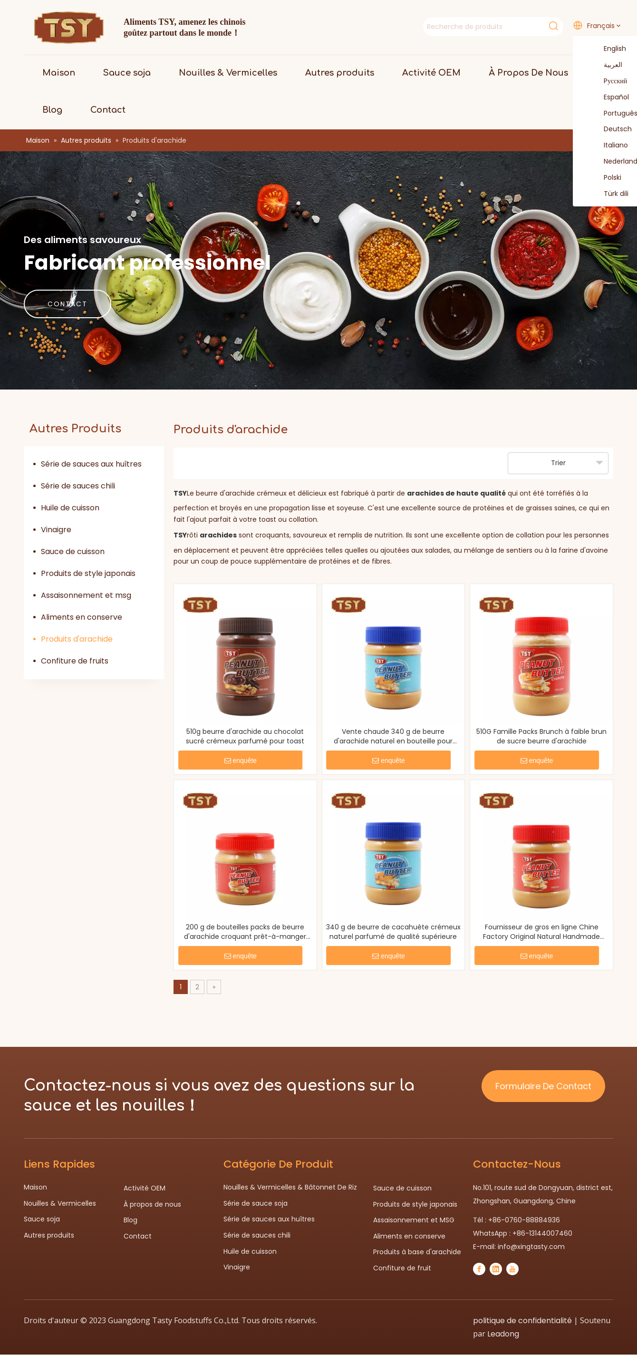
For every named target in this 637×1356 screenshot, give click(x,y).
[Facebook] (479, 1269)
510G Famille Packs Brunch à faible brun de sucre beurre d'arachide (541, 736)
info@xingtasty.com (531, 1246)
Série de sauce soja (255, 1203)
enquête (240, 760)
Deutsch (612, 129)
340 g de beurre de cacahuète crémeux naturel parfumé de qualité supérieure (393, 931)
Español (610, 97)
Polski (606, 178)
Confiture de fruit (402, 1268)
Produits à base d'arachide (417, 1252)
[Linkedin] (496, 1269)
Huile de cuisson (70, 507)
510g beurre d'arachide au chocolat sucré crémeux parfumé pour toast (245, 736)
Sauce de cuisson (73, 551)
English (609, 49)
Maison (35, 1187)
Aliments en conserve (81, 617)
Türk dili (610, 194)
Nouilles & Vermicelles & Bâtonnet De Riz (290, 1187)
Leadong (503, 1333)
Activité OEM (144, 1188)
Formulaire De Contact (543, 1086)
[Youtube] (512, 1269)
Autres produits (49, 1235)
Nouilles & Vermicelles (60, 1203)
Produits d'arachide (77, 639)
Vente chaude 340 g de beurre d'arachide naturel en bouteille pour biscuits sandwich (393, 736)
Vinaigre (56, 529)
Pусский (609, 81)
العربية (607, 65)
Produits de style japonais (88, 573)
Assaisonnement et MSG (413, 1220)
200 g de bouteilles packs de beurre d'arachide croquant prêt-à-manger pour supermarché (245, 931)
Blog (130, 1220)
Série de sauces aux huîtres (91, 464)
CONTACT (67, 304)
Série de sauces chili (78, 485)
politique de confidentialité (522, 1320)
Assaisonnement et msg (86, 595)
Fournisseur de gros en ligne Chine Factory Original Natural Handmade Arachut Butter (541, 931)
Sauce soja (42, 1219)
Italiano (610, 145)
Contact (138, 1236)
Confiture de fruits (74, 660)
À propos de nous (152, 1204)
